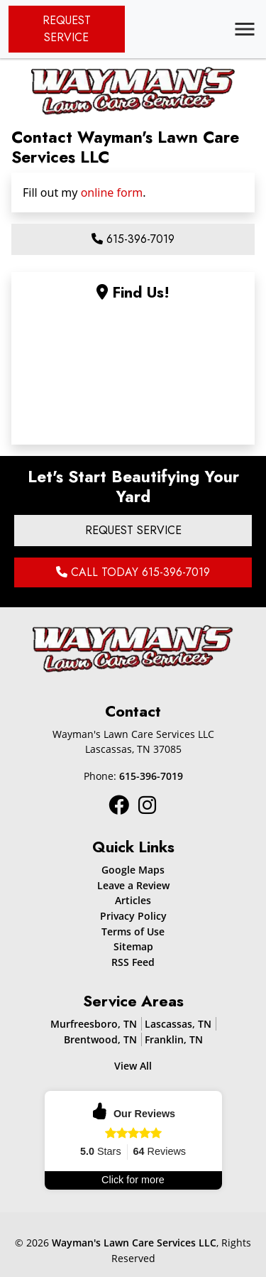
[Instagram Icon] (120, 804)
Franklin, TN (174, 1039)
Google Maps (133, 869)
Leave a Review (133, 885)
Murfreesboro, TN (93, 1024)
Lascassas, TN (178, 1024)
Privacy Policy (133, 916)
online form (112, 192)
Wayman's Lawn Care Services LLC (134, 1242)
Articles (133, 900)
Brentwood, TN (100, 1039)
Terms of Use (133, 931)
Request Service (67, 28)
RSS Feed (133, 962)
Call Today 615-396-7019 (133, 572)
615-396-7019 (133, 239)
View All (133, 1065)
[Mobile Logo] (133, 89)
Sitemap (133, 946)
